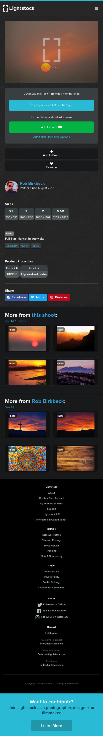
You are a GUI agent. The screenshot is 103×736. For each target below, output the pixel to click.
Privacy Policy (51, 576)
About (51, 493)
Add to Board (51, 153)
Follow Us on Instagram (54, 616)
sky (36, 245)
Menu (96, 8)
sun (24, 245)
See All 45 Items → (17, 321)
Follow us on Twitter (54, 604)
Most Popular (51, 545)
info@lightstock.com (51, 643)
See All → (11, 407)
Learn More (51, 726)
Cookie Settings (51, 582)
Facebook (16, 297)
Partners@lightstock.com (51, 654)
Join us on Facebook (54, 610)
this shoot (44, 315)
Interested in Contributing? (51, 519)
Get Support (51, 633)
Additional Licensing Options (51, 137)
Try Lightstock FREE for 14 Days (51, 105)
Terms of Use (51, 571)
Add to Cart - (51, 127)
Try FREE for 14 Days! (51, 503)
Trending (51, 550)
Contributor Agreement (51, 587)
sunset (12, 245)
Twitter (38, 297)
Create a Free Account (51, 498)
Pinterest (59, 297)
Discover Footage (51, 540)
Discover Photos (51, 534)
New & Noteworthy (51, 556)
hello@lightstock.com (52, 665)
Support (51, 509)
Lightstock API (52, 514)
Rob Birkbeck (32, 183)
